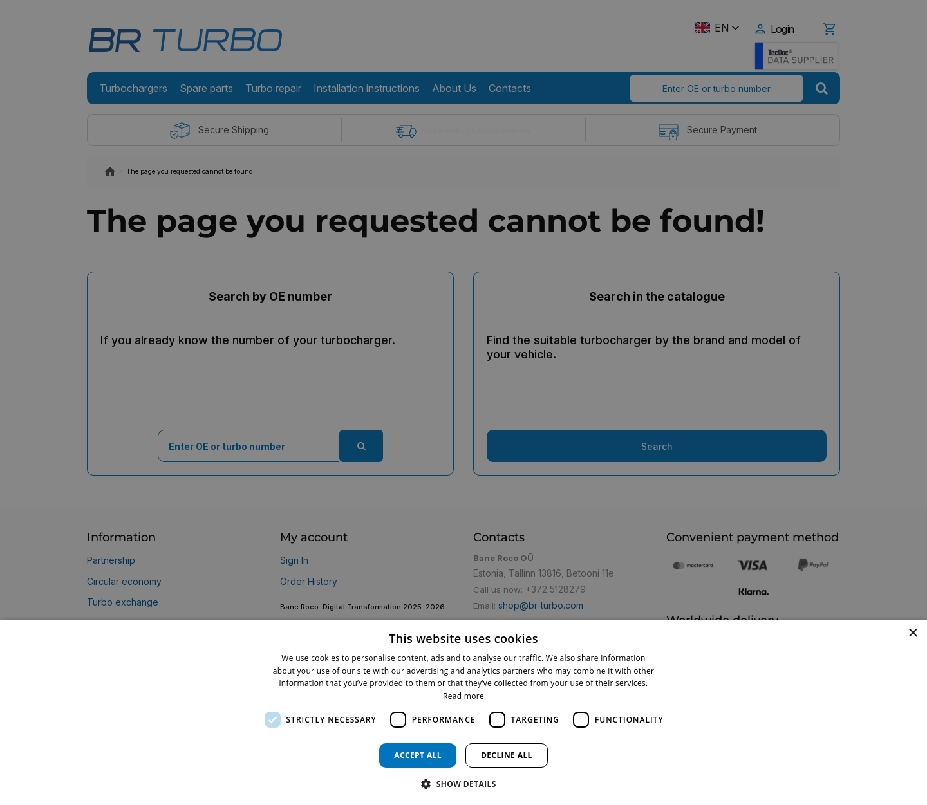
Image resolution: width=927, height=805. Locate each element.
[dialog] (463, 712)
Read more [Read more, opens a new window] (463, 695)
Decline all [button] (506, 755)
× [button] (912, 633)
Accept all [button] (418, 755)
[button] (463, 783)
